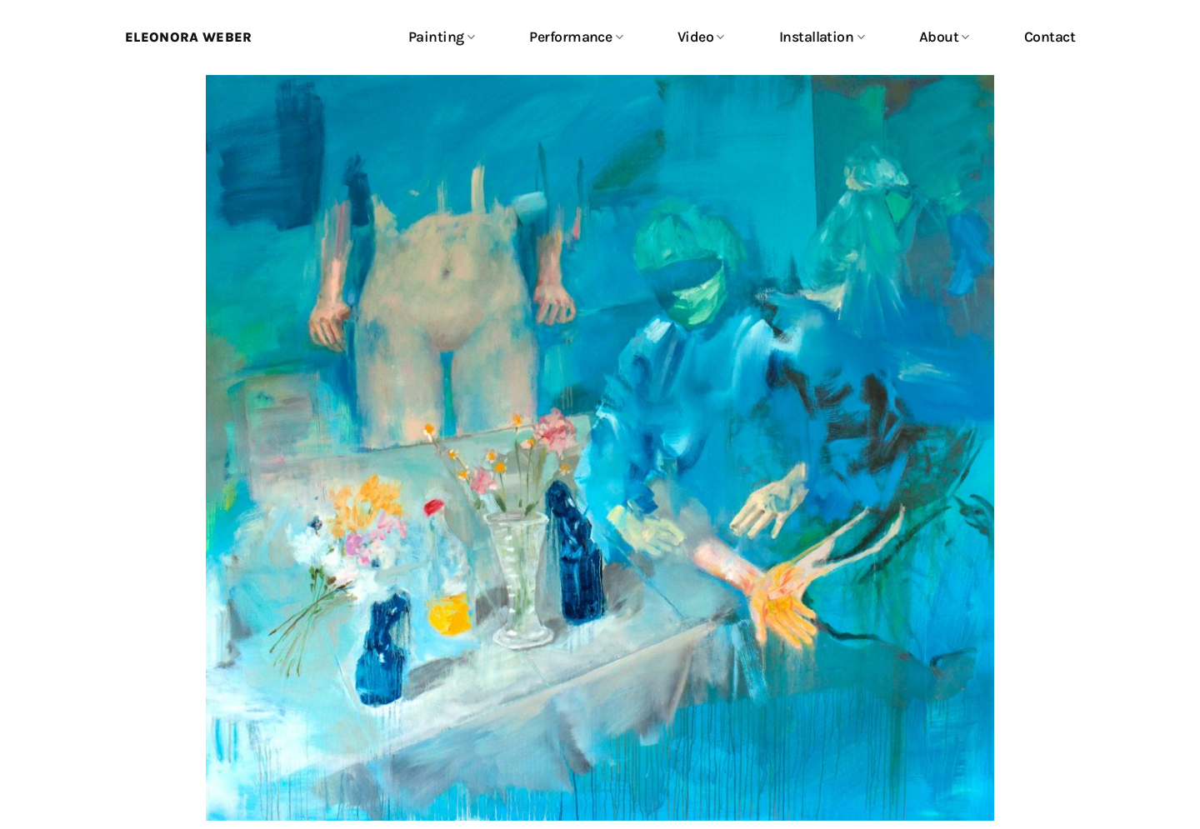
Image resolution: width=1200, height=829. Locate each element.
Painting (441, 36)
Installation (821, 36)
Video (701, 36)
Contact (1049, 36)
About (944, 36)
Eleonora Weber (188, 37)
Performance (575, 36)
